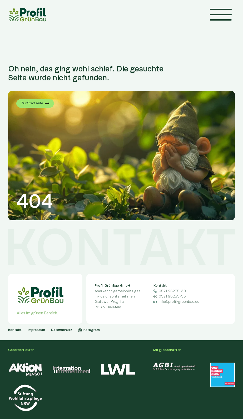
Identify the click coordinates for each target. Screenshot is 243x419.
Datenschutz (61, 330)
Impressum (36, 330)
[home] (27, 14)
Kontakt (15, 330)
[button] (221, 15)
